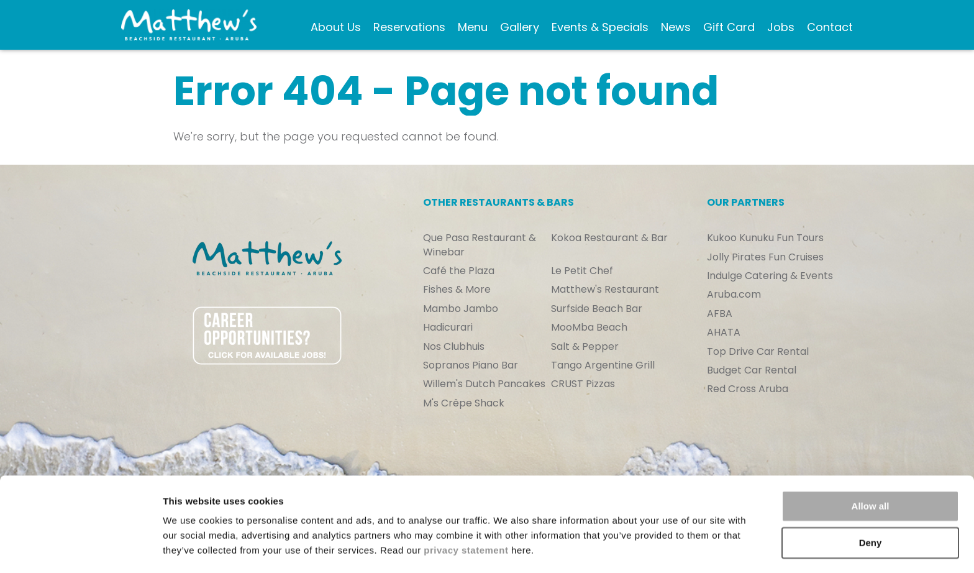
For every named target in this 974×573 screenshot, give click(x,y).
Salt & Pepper (585, 347)
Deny (870, 506)
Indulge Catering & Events (770, 276)
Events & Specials (573, 29)
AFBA (719, 314)
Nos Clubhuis (454, 347)
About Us (325, 29)
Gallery (517, 22)
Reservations (407, 22)
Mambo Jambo (460, 309)
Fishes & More (457, 289)
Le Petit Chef (582, 271)
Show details (192, 548)
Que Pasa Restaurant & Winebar (479, 245)
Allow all (871, 470)
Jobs (778, 22)
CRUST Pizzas (583, 384)
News (673, 22)
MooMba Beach (589, 327)
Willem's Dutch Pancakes (484, 384)
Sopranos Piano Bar (470, 365)
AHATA (723, 332)
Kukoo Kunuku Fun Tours (765, 238)
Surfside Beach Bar (596, 309)
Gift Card (715, 29)
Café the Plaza (458, 271)
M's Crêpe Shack (463, 403)
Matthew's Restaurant (605, 289)
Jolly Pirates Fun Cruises (765, 257)
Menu (471, 22)
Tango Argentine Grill (603, 365)
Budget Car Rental (751, 370)
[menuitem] (334, 27)
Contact (827, 22)
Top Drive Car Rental (758, 352)
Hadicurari (448, 327)
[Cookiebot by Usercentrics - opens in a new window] (80, 548)
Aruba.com (734, 294)
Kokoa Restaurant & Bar (609, 238)
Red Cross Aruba (747, 389)
